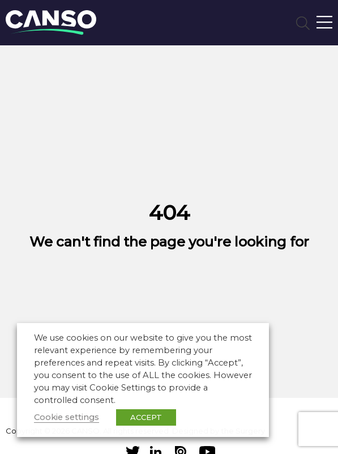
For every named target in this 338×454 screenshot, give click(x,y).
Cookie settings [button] (66, 417)
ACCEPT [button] (146, 417)
